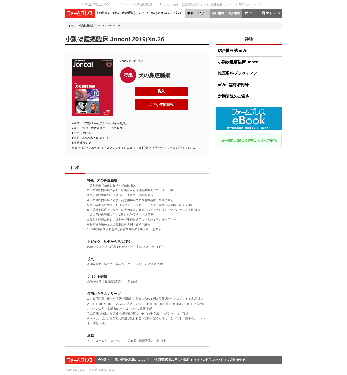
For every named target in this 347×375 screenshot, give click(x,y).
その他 (140, 13)
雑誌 (116, 13)
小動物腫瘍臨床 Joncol (91, 25)
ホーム (72, 25)
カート (253, 13)
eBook (151, 13)
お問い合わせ (236, 359)
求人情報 (234, 13)
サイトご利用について (208, 359)
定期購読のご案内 (169, 13)
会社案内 (218, 13)
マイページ (273, 13)
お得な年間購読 (161, 105)
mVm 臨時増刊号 (233, 85)
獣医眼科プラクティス (238, 73)
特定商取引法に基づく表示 (171, 359)
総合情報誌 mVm (233, 50)
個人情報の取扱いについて (132, 359)
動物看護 (127, 13)
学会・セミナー (197, 13)
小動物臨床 (103, 13)
